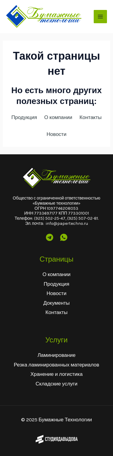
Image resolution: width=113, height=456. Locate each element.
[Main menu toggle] (100, 16)
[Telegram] (49, 237)
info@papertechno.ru (67, 223)
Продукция (56, 284)
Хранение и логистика (56, 374)
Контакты (56, 312)
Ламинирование (56, 355)
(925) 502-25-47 (49, 218)
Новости (57, 293)
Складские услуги (56, 384)
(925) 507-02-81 (82, 218)
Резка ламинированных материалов (56, 365)
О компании (56, 274)
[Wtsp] (63, 237)
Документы (56, 303)
